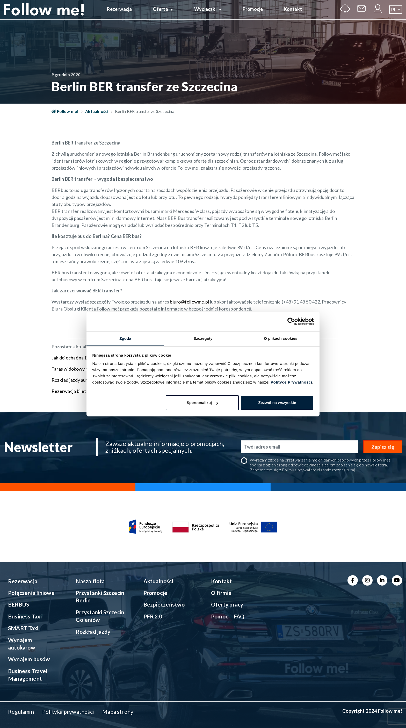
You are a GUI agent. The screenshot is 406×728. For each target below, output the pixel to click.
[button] (395, 14)
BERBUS (18, 604)
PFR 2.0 (152, 616)
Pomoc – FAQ (227, 616)
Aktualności (96, 111)
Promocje (253, 14)
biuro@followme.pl (190, 302)
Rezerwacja (119, 14)
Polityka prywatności (68, 711)
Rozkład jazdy (93, 631)
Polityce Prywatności (291, 382)
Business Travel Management (27, 675)
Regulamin (21, 711)
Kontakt (293, 14)
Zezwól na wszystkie (277, 402)
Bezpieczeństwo (164, 604)
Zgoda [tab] (125, 338)
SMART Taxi (23, 628)
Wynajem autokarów (21, 644)
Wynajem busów (29, 659)
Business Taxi (25, 616)
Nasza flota (90, 581)
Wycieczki (205, 14)
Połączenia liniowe (31, 592)
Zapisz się (382, 447)
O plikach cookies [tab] (280, 338)
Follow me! (65, 111)
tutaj (350, 469)
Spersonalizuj (202, 402)
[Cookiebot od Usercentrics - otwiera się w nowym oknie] (291, 321)
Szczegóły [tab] (202, 338)
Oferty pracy (227, 604)
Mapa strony (117, 711)
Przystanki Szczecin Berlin (100, 596)
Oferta (160, 14)
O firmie (221, 592)
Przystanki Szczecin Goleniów (100, 616)
